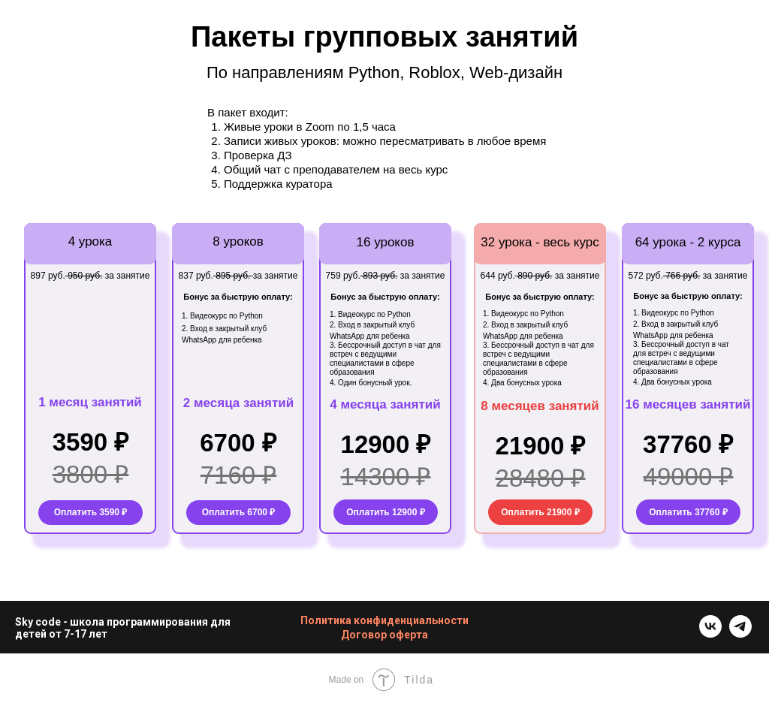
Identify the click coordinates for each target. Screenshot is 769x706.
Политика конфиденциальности (384, 620)
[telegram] (740, 633)
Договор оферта (384, 635)
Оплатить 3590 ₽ (91, 512)
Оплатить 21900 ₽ (540, 512)
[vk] (710, 633)
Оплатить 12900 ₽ (385, 512)
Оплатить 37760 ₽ (688, 512)
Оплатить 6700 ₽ (239, 512)
